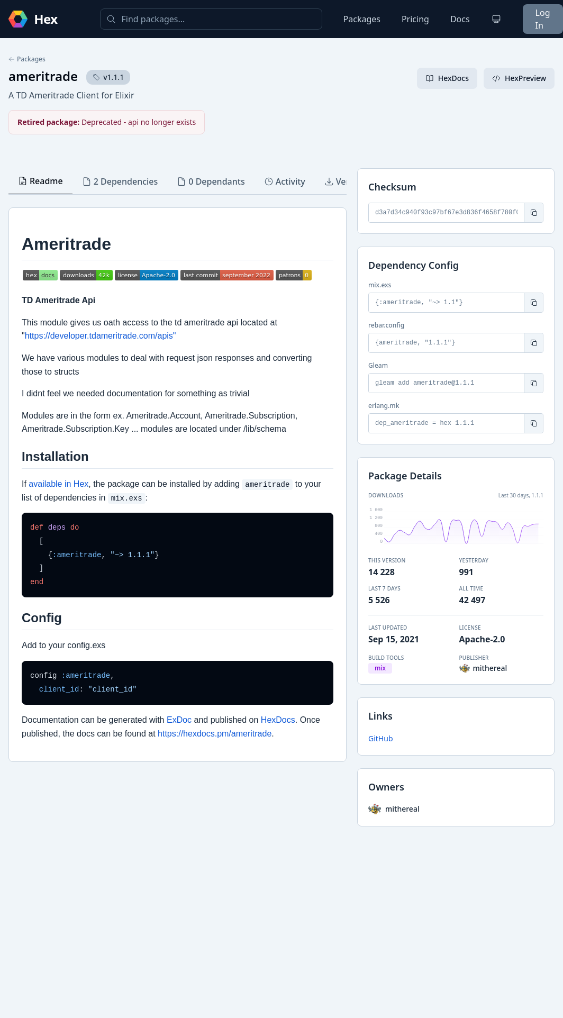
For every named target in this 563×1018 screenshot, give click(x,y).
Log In (542, 19)
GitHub (380, 738)
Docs (460, 19)
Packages (361, 19)
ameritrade (43, 76)
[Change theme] (496, 19)
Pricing (415, 19)
